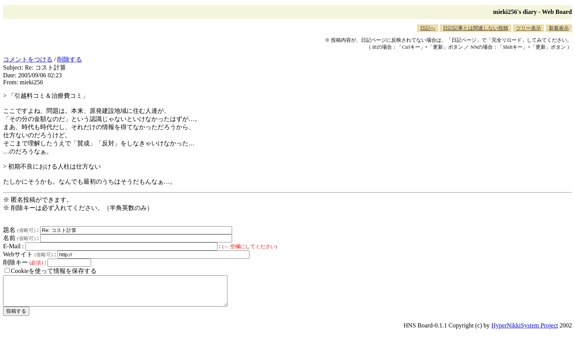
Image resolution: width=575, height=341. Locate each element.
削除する (69, 59)
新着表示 (559, 28)
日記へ (427, 28)
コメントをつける (28, 59)
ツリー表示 (528, 28)
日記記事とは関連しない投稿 (475, 28)
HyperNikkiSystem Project (524, 331)
